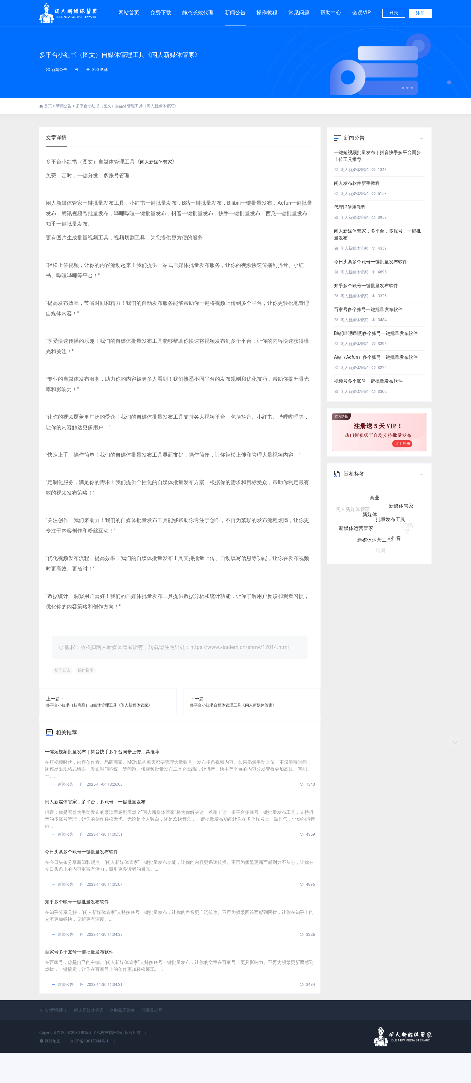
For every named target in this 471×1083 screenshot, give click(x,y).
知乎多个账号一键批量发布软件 (87, 922)
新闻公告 (235, 12)
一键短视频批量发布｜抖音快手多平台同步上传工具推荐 (119, 754)
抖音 (396, 536)
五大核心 (389, 494)
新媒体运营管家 (356, 528)
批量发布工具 (390, 525)
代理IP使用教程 (350, 207)
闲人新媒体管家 (158, 162)
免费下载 (160, 10)
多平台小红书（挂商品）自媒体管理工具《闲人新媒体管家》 (108, 705)
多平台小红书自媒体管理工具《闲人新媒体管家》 (240, 705)
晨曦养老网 (152, 1040)
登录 (393, 13)
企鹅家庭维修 (122, 1040)
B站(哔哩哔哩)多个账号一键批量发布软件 (376, 333)
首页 (48, 106)
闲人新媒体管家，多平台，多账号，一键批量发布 (111, 810)
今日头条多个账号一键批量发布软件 (93, 866)
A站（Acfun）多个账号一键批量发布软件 (376, 357)
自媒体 (367, 494)
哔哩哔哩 (407, 523)
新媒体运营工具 (374, 539)
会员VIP (361, 10)
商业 (374, 505)
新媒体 (369, 521)
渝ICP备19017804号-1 (90, 1071)
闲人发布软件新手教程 (357, 183)
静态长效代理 (198, 10)
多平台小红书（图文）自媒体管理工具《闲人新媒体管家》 (166, 53)
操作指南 (92, 670)
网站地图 (50, 1071)
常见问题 (298, 12)
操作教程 (266, 12)
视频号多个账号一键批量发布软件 (368, 381)
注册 (420, 13)
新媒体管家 (401, 509)
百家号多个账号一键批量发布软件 (90, 978)
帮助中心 (330, 12)
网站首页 (128, 12)
